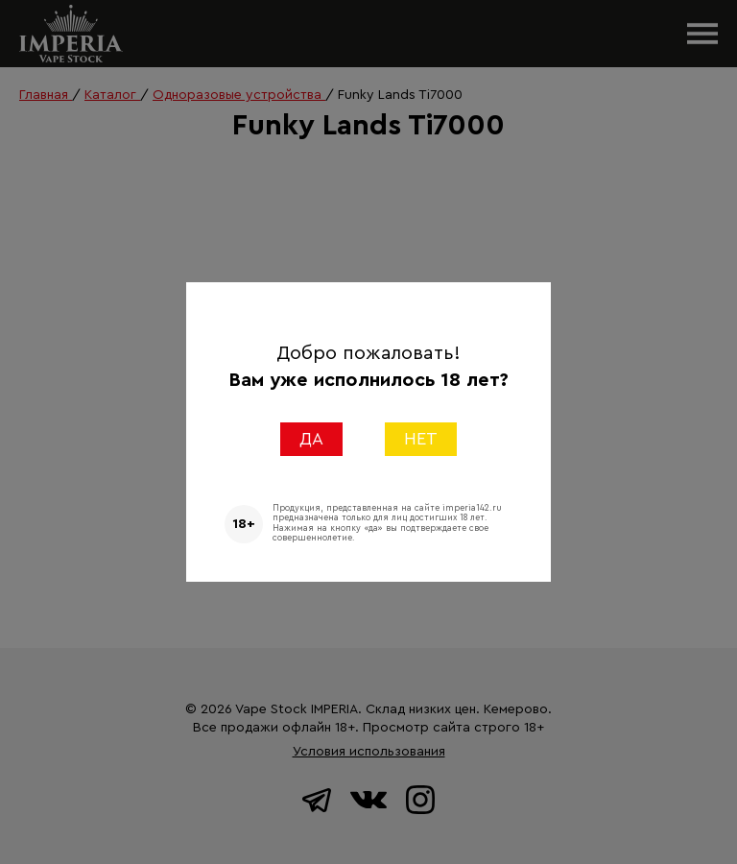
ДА (311, 438)
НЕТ (421, 438)
